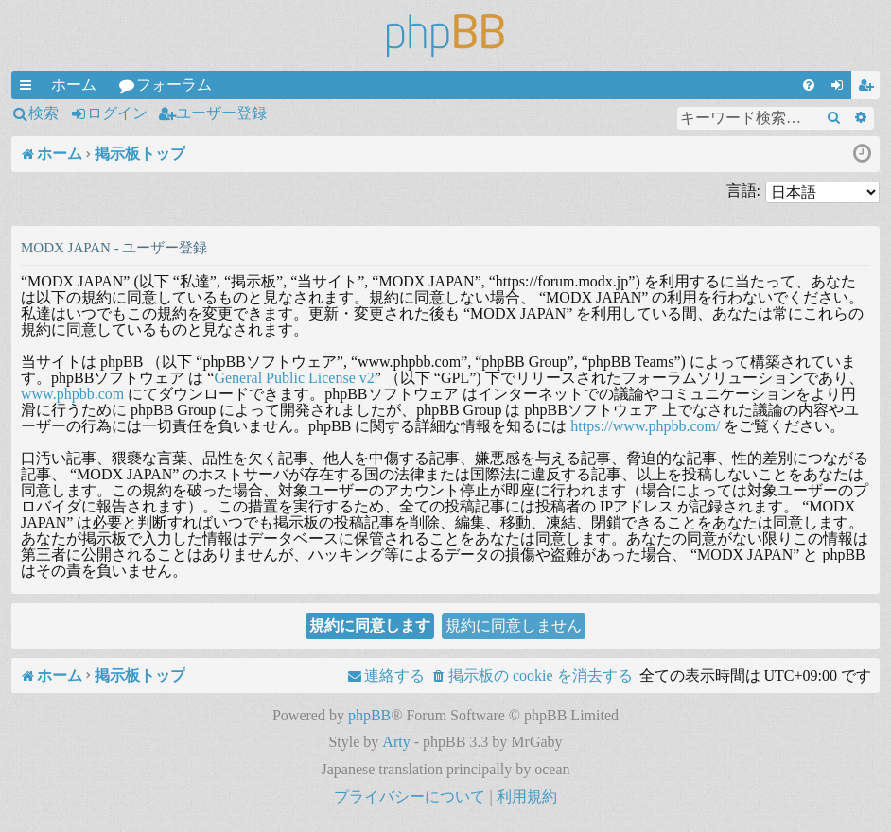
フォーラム (174, 85)
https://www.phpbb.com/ (645, 426)
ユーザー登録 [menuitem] (869, 88)
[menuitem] (809, 85)
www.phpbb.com (72, 394)
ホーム (73, 85)
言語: (743, 190)
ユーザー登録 (221, 113)
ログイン (117, 113)
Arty (396, 742)
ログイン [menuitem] (840, 88)
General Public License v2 (294, 378)
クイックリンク (29, 88)
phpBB (369, 715)
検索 (43, 113)
